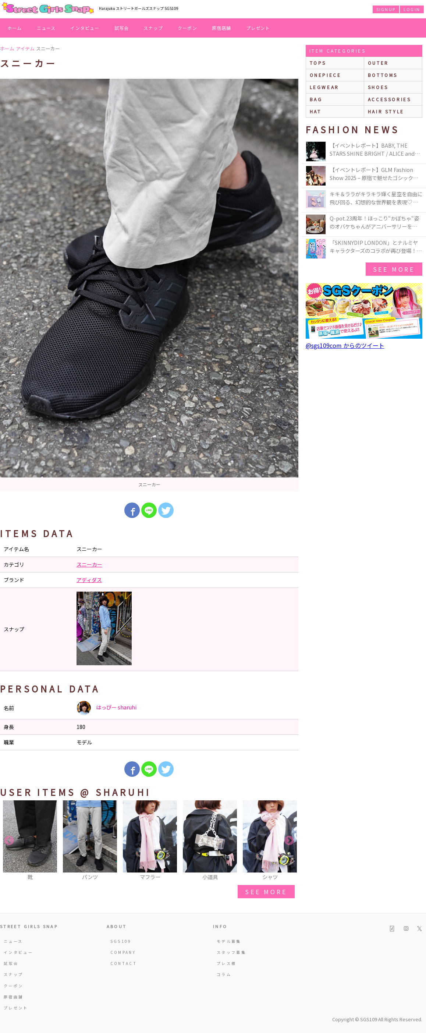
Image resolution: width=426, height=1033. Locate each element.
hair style (386, 111)
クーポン (187, 28)
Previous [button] (9, 840)
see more (266, 891)
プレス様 (226, 963)
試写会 (121, 28)
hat (316, 111)
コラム (224, 974)
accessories (389, 99)
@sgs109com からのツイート (345, 345)
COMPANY (123, 952)
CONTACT (123, 963)
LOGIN (412, 9)
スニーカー (89, 564)
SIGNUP (385, 9)
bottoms (383, 75)
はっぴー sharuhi (106, 708)
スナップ (153, 28)
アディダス (89, 580)
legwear (324, 87)
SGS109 (121, 941)
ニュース (46, 28)
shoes (378, 87)
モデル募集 (229, 941)
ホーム (14, 28)
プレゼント (258, 28)
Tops (318, 63)
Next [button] (289, 840)
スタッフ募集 (231, 952)
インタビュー (84, 28)
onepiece (325, 75)
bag (316, 99)
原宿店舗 (221, 28)
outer (378, 63)
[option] (149, 285)
